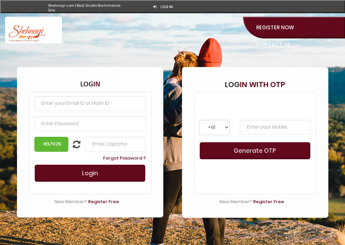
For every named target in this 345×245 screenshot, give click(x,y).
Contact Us (273, 44)
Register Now (275, 27)
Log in (163, 7)
